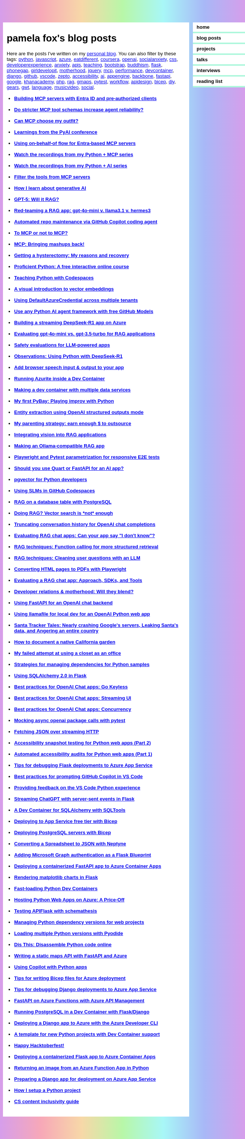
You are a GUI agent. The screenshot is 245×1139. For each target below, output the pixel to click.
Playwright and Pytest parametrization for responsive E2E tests (87, 457)
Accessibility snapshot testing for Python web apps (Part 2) (82, 743)
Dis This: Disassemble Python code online (63, 944)
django (14, 76)
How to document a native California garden (64, 642)
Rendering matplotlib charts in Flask (56, 877)
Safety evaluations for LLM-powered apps (62, 345)
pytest (100, 81)
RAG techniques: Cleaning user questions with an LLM (77, 558)
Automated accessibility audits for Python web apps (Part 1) (83, 754)
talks (202, 59)
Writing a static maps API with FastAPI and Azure (70, 956)
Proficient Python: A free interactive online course (71, 266)
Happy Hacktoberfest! (39, 1045)
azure (65, 59)
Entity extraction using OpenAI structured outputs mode (78, 412)
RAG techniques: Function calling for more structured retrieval (86, 547)
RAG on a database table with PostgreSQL (63, 502)
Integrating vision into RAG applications (60, 434)
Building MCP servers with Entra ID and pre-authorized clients (85, 98)
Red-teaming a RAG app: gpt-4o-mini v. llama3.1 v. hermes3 (82, 210)
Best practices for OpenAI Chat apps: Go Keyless (71, 687)
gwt (25, 87)
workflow (119, 81)
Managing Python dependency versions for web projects (79, 922)
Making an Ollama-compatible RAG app (59, 446)
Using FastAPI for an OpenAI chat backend (63, 603)
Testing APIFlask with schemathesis (55, 911)
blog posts (209, 38)
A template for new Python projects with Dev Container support (87, 1034)
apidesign (141, 81)
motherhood (72, 70)
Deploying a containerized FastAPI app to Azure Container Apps (87, 866)
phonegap (17, 70)
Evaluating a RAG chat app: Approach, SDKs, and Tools (78, 580)
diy (172, 81)
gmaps (84, 81)
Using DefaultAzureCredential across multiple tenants (76, 300)
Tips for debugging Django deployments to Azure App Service (85, 989)
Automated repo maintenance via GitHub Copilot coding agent (85, 222)
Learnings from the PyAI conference (55, 132)
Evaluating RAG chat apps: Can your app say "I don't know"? (84, 535)
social (87, 87)
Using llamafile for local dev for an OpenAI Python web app (82, 614)
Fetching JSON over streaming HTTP (56, 731)
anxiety (61, 65)
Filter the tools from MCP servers (52, 177)
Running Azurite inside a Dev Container (59, 378)
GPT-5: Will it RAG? (36, 199)
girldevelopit (44, 70)
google (14, 81)
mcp (108, 70)
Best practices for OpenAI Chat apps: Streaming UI (72, 698)
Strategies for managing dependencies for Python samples (81, 664)
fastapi (163, 76)
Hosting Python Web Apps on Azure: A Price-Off (69, 900)
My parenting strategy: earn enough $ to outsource (72, 423)
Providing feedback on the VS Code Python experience (77, 787)
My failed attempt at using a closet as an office (67, 653)
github (30, 76)
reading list (209, 81)
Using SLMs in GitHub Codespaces (54, 490)
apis (76, 65)
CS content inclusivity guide (46, 1101)
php (61, 81)
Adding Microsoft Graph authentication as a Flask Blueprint (82, 855)
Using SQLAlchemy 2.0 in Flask (50, 675)
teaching (93, 65)
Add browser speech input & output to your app (69, 367)
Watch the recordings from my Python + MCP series (73, 154)
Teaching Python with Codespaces (54, 278)
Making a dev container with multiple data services (72, 390)
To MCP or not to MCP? (41, 233)
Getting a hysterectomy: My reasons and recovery (71, 255)
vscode (47, 76)
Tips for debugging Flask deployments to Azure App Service (83, 765)
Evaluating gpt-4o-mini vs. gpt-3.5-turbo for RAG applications (84, 334)
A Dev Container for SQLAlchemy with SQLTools (69, 810)
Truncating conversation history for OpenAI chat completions (84, 524)
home (203, 27)
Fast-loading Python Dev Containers (56, 888)
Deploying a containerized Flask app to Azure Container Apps (85, 1056)
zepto (64, 76)
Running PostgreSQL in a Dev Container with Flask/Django (81, 1012)
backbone (142, 76)
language (42, 87)
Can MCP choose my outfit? (46, 121)
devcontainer (159, 70)
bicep (160, 81)
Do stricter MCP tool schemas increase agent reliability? (78, 109)
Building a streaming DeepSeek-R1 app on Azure (70, 322)
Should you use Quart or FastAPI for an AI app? (69, 468)
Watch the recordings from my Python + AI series (70, 165)
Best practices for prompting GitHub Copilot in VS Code (78, 776)
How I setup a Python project (47, 1090)
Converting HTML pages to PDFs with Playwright (70, 569)
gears (13, 87)
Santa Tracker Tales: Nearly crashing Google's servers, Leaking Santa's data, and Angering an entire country (96, 628)
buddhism (137, 65)
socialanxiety (152, 59)
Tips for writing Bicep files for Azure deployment (69, 978)
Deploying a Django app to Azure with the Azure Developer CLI (86, 1023)
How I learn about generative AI (50, 188)
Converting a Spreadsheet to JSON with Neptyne (70, 843)
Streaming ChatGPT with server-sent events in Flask (74, 799)
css (173, 59)
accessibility (85, 76)
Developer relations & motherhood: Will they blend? (74, 591)
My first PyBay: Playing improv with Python (64, 401)
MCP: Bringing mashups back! (49, 244)
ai (102, 76)
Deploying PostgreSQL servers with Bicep (62, 832)
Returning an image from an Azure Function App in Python (81, 1068)
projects (206, 49)
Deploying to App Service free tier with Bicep (65, 821)
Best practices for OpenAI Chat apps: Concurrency (72, 709)
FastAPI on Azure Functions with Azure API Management (79, 1000)
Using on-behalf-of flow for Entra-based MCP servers (75, 143)
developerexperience (29, 65)
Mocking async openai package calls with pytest (69, 720)
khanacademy (39, 81)
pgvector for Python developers (50, 479)
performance (129, 70)
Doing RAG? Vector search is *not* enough (63, 513)
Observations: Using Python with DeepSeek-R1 (68, 356)
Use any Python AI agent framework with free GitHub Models (83, 311)
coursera (110, 59)
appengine (118, 76)
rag (70, 81)
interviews (208, 70)
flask (156, 65)
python (26, 59)
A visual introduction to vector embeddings (64, 289)
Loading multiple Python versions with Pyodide (68, 933)
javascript (46, 59)
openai (129, 59)
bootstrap (115, 65)
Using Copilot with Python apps (50, 967)
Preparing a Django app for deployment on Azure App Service (85, 1079)
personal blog (101, 53)
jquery (94, 70)
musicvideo (66, 87)
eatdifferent (86, 59)
